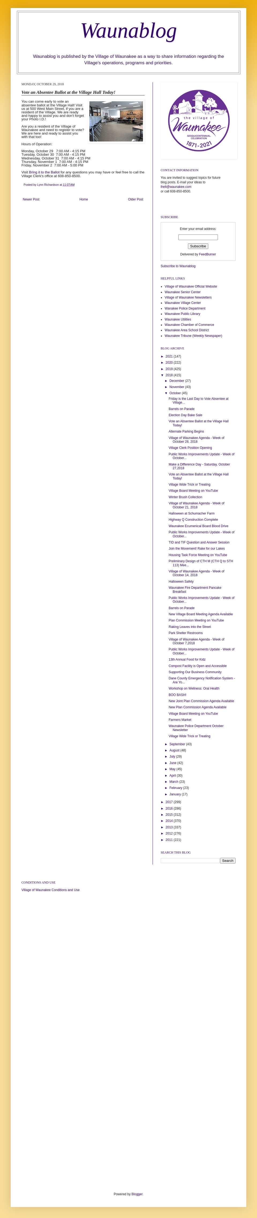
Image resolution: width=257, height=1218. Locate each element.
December (177, 381)
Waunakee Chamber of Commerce (189, 325)
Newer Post (31, 199)
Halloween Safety (181, 581)
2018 (170, 375)
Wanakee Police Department (185, 308)
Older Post (135, 199)
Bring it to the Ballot (44, 172)
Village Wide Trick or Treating (189, 484)
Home (84, 199)
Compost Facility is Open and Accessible (198, 666)
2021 (170, 356)
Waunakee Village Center (183, 303)
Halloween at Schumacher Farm (191, 513)
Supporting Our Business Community (195, 672)
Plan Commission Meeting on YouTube (196, 620)
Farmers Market (180, 720)
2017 (170, 802)
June (173, 763)
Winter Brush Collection (185, 497)
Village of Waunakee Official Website (191, 286)
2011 (170, 840)
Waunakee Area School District (187, 330)
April (173, 775)
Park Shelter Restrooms (186, 633)
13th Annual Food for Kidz (187, 659)
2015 (170, 815)
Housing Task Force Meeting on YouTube (198, 555)
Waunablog (128, 30)
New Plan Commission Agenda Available (197, 707)
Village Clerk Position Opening (190, 448)
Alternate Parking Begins (186, 431)
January (175, 794)
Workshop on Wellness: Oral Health (194, 688)
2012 (170, 833)
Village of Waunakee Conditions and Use (50, 890)
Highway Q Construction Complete (193, 520)
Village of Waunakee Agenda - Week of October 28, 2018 (196, 440)
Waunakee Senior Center (183, 292)
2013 (170, 827)
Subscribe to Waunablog (178, 266)
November (177, 387)
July (172, 756)
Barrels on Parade (182, 409)
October (175, 393)
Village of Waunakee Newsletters (188, 297)
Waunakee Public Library (182, 314)
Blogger (136, 1194)
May (172, 769)
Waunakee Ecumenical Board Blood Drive (198, 526)
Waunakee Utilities (178, 319)
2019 (170, 369)
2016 (170, 808)
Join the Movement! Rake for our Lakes (197, 548)
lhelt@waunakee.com (176, 187)
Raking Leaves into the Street (190, 627)
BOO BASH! (177, 695)
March (174, 782)
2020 (170, 362)
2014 (170, 821)
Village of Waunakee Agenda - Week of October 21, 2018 (196, 505)
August (174, 750)
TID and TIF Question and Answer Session (199, 542)
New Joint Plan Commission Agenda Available (201, 701)
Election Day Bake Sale (185, 415)
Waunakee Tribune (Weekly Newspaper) (193, 336)
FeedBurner (207, 254)
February (176, 788)
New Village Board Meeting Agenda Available (201, 614)
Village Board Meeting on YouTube (193, 491)
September (177, 744)
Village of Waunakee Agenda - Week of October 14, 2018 (196, 573)
